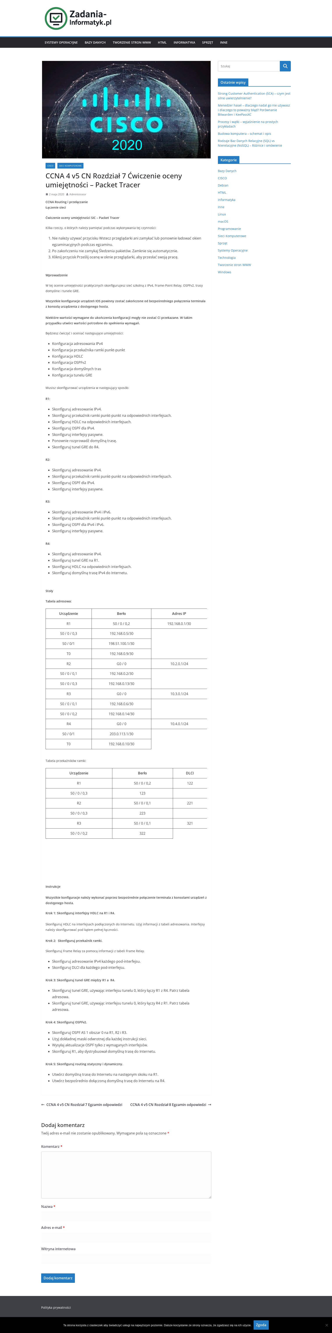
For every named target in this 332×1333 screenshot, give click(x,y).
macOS (223, 221)
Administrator (77, 194)
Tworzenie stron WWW (132, 42)
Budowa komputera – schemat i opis (244, 133)
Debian (223, 185)
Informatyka (184, 42)
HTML (162, 42)
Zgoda (261, 1324)
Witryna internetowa (58, 1248)
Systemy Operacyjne (61, 42)
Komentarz (51, 1146)
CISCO (50, 165)
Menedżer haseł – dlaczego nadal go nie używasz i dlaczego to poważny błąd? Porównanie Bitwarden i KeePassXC (254, 110)
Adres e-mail (53, 1227)
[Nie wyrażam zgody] (326, 1325)
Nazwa (48, 1206)
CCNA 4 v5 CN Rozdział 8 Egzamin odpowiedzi (170, 1104)
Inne (224, 42)
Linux (222, 214)
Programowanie (229, 229)
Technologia (227, 258)
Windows (224, 272)
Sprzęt (207, 42)
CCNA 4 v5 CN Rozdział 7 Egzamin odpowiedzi (81, 1104)
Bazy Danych (95, 42)
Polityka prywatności (56, 1307)
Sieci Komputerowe (70, 165)
